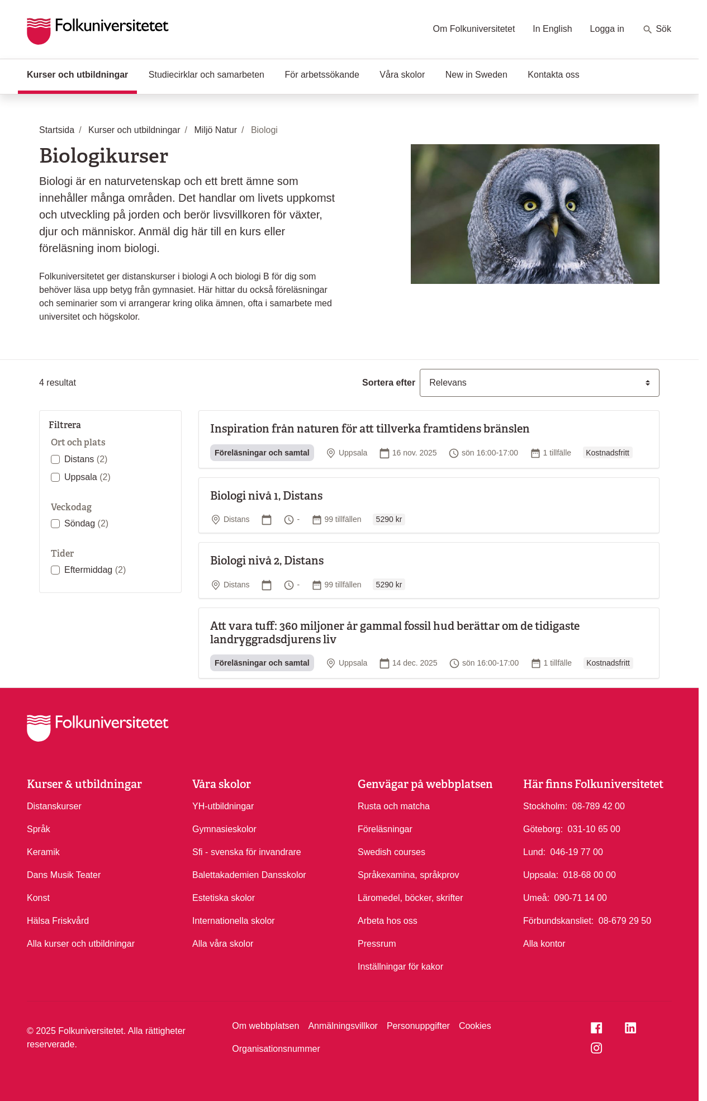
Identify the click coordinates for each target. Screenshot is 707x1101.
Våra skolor (402, 74)
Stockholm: (545, 806)
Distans (85, 459)
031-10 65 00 (594, 828)
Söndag (86, 523)
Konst (38, 898)
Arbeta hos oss (387, 921)
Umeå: (536, 898)
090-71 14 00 (580, 897)
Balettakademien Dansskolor (249, 875)
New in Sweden (476, 74)
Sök (656, 29)
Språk (38, 829)
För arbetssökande (321, 74)
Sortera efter (388, 382)
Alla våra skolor (222, 943)
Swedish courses (391, 852)
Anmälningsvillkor (343, 1026)
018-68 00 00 (589, 874)
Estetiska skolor (223, 898)
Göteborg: (543, 829)
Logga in (607, 29)
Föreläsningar (385, 829)
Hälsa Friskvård (58, 921)
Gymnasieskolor (224, 829)
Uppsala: (540, 875)
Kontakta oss (554, 74)
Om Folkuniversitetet (474, 29)
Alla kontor (544, 943)
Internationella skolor (233, 921)
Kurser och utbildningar (82, 73)
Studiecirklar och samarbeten (206, 74)
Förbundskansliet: (558, 921)
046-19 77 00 (577, 851)
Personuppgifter (418, 1026)
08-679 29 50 (625, 920)
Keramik (43, 852)
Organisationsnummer (276, 1048)
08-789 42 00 (598, 805)
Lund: (534, 852)
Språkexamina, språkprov (408, 875)
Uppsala (87, 477)
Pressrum (377, 943)
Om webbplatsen (265, 1026)
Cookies (475, 1026)
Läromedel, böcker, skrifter (410, 898)
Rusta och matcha (394, 806)
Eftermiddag (95, 570)
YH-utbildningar (223, 806)
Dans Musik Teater (64, 875)
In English (552, 29)
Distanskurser (54, 806)
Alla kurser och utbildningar (81, 943)
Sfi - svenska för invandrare (246, 852)
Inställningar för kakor (400, 966)
